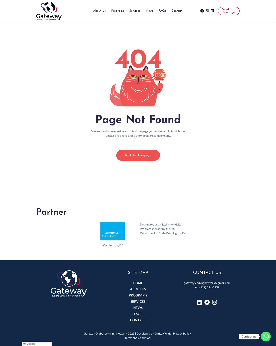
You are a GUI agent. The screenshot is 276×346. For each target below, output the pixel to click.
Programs (117, 10)
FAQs (162, 10)
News (149, 10)
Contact (176, 10)
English (29, 343)
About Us (99, 10)
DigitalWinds (162, 333)
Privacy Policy (182, 333)
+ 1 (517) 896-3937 (207, 287)
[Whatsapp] (266, 336)
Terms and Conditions (138, 337)
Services (134, 10)
